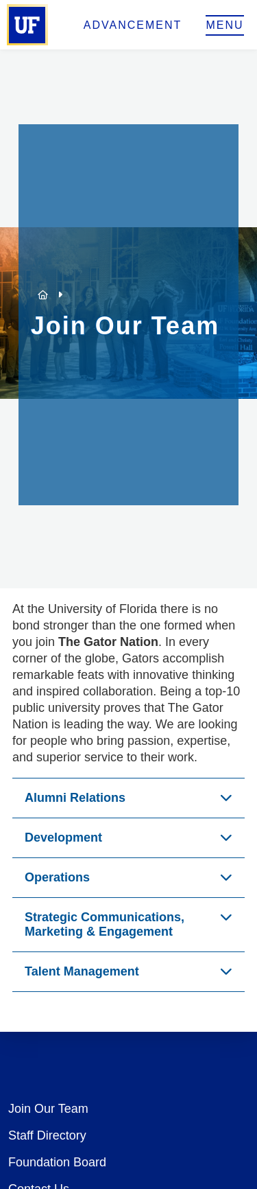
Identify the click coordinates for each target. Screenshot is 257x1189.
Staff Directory (47, 1135)
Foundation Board (57, 1162)
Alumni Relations (75, 798)
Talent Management (82, 971)
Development (63, 837)
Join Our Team (48, 1109)
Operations (57, 877)
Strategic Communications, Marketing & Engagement (104, 924)
